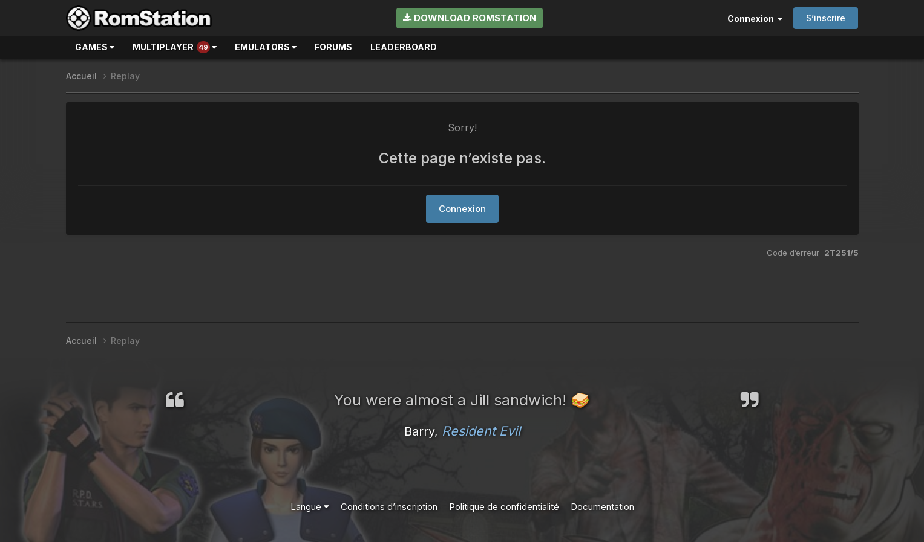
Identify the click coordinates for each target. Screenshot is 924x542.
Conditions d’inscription (389, 506)
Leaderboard (403, 47)
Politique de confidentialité (504, 506)
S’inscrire (825, 18)
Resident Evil (481, 431)
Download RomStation (469, 18)
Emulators (266, 47)
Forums (333, 47)
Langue (309, 506)
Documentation (602, 506)
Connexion (754, 18)
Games (94, 47)
